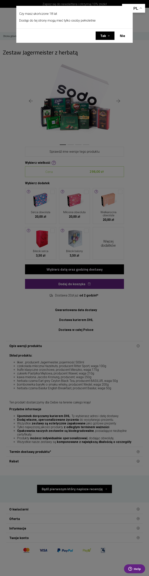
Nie (122, 35)
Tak (103, 35)
